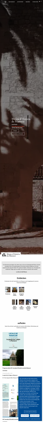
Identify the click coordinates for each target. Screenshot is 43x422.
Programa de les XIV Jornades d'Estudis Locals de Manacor (17, 368)
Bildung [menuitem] (28, 1)
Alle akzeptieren (35, 415)
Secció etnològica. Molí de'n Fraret (28, 308)
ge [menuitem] (39, 1)
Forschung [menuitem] (35, 1)
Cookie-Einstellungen (30, 411)
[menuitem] (5, 2)
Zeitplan (15, 130)
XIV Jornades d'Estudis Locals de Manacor (13, 419)
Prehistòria (7, 294)
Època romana (14, 294)
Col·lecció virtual (35, 307)
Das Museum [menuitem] (12, 1)
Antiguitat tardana (21, 294)
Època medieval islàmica (15, 307)
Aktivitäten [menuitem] (20, 1)
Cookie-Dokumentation (35, 418)
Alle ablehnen (24, 415)
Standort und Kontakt (18, 133)
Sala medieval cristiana (21, 307)
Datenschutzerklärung (24, 418)
